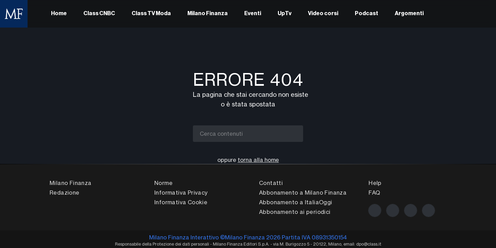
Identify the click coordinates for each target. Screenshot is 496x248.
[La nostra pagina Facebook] (375, 210)
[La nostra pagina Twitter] (392, 210)
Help (375, 182)
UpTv (284, 14)
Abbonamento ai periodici (295, 211)
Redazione (65, 192)
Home (59, 14)
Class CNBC (99, 14)
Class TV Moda (151, 14)
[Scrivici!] (428, 210)
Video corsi (323, 14)
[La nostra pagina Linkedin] (410, 210)
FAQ (374, 192)
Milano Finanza (207, 14)
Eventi (252, 14)
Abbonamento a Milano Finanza (303, 192)
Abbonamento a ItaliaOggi (295, 202)
